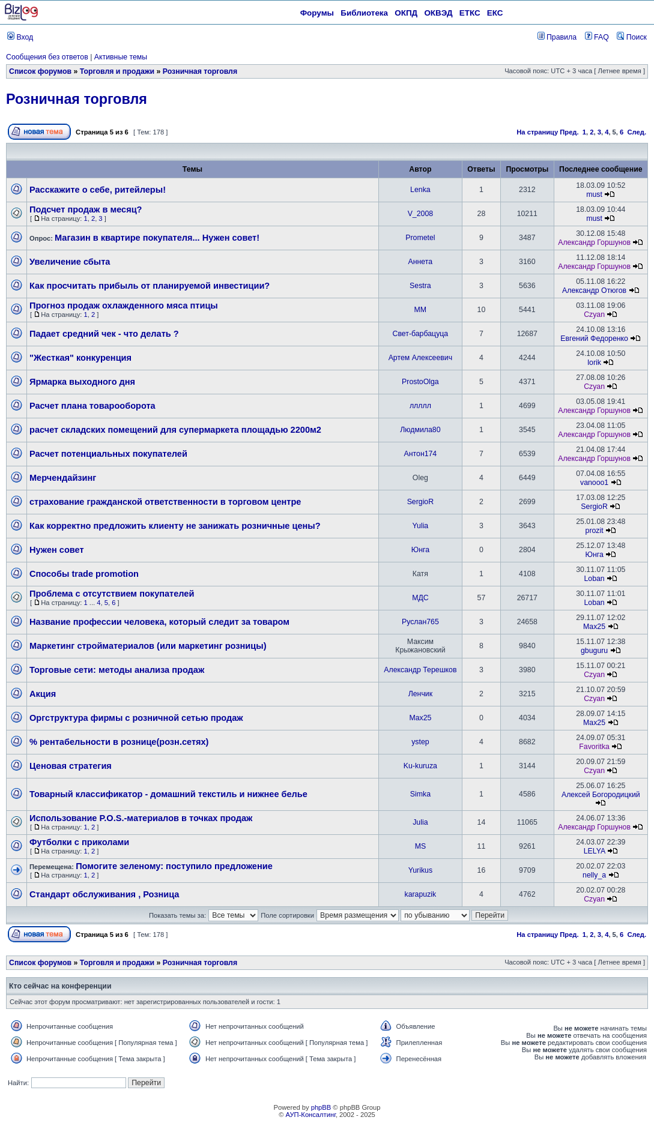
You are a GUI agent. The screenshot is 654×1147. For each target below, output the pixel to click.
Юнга (420, 550)
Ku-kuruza (420, 766)
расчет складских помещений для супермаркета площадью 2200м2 (175, 430)
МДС (420, 598)
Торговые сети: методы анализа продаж (116, 670)
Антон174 (420, 454)
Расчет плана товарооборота (92, 406)
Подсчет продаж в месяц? (85, 209)
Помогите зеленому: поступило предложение (174, 866)
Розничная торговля (200, 71)
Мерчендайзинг (62, 478)
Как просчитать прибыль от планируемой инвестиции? (149, 286)
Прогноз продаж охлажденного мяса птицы (123, 305)
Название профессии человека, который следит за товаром (159, 622)
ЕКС (495, 12)
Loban (594, 578)
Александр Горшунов (594, 242)
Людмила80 (420, 430)
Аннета (420, 261)
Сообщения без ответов (47, 57)
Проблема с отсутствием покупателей (111, 593)
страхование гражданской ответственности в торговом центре (165, 502)
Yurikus (420, 870)
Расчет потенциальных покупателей (108, 454)
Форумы (317, 12)
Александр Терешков (420, 670)
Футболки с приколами (79, 842)
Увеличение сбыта (69, 261)
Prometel (420, 237)
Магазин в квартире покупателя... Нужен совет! (157, 237)
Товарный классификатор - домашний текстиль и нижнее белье (168, 794)
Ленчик (420, 694)
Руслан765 (420, 622)
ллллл (420, 406)
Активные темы (120, 57)
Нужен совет (56, 550)
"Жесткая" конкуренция (80, 358)
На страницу (537, 132)
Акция (42, 694)
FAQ (597, 37)
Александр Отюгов (594, 290)
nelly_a (594, 875)
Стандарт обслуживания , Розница (104, 894)
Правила (557, 37)
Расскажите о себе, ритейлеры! (97, 189)
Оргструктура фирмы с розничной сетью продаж (136, 718)
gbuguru (594, 650)
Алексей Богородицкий (601, 794)
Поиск (632, 37)
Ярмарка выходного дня (82, 382)
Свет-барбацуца (421, 334)
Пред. (569, 132)
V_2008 (420, 213)
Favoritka (594, 746)
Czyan (594, 314)
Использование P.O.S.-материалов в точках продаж (140, 818)
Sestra (420, 285)
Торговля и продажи (117, 71)
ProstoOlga (420, 382)
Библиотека (364, 12)
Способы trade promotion (84, 574)
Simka (420, 794)
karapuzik (421, 894)
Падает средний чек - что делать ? (104, 334)
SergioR (420, 502)
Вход (20, 37)
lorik (594, 362)
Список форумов (40, 71)
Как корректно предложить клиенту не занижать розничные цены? (175, 526)
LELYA (594, 851)
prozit (595, 530)
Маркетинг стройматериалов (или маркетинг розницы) (147, 646)
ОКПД (406, 12)
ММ (420, 310)
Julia (420, 822)
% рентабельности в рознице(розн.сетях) (118, 742)
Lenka (420, 189)
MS (420, 846)
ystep (420, 742)
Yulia (421, 526)
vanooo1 (594, 482)
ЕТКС (469, 12)
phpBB (321, 1107)
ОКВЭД (438, 12)
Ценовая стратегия (70, 766)
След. (637, 132)
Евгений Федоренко (594, 338)
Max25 (594, 626)
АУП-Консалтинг (311, 1114)
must (594, 194)
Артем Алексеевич (420, 358)
